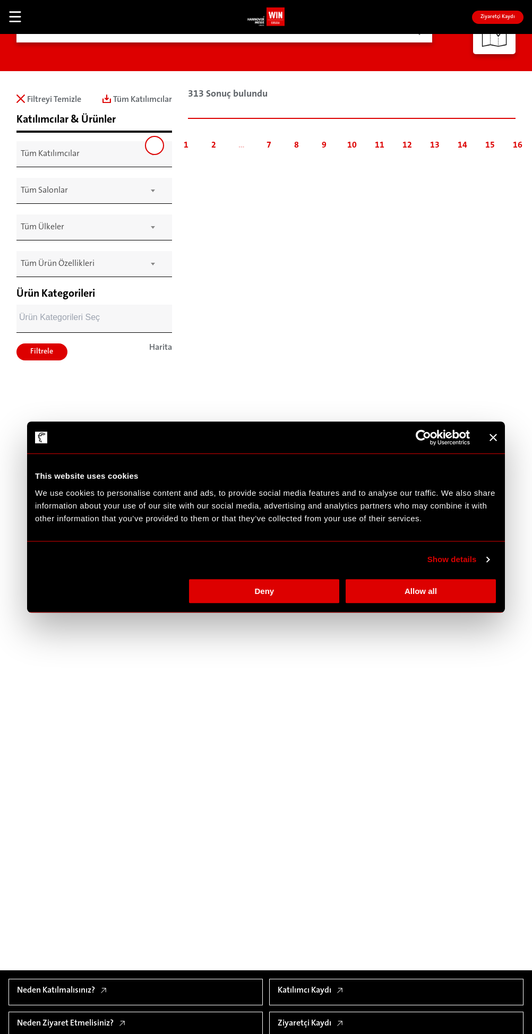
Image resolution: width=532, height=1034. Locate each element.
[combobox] (87, 154)
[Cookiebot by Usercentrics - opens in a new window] (423, 437)
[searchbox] (89, 318)
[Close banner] (493, 437)
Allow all (421, 591)
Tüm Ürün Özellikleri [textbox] (58, 264)
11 (379, 145)
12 (407, 145)
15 (490, 145)
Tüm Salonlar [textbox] (44, 190)
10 (352, 145)
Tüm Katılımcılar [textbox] (50, 154)
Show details (452, 559)
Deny (264, 591)
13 (435, 145)
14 (462, 145)
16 (517, 145)
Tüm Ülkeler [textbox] (42, 227)
